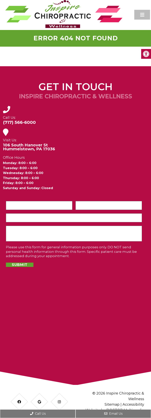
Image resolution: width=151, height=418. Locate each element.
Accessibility (133, 404)
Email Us (113, 413)
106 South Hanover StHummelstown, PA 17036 (29, 147)
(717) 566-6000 (19, 122)
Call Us (38, 413)
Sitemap (112, 404)
